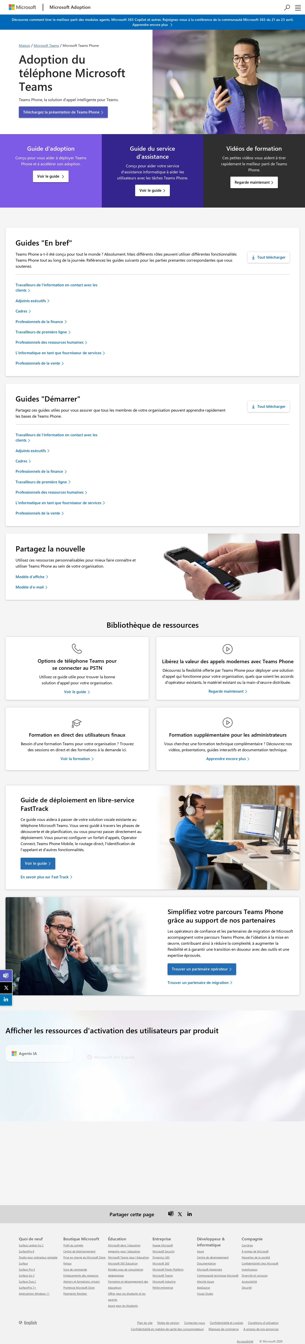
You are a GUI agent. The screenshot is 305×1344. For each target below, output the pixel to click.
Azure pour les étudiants (123, 1306)
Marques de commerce (224, 1329)
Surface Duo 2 (27, 1281)
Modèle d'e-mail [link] (30, 586)
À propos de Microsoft (255, 1251)
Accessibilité (249, 1281)
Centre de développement (213, 1257)
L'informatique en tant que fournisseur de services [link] (58, 352)
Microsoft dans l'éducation (124, 1245)
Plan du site (144, 1323)
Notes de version (168, 1323)
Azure (200, 1251)
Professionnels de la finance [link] (39, 321)
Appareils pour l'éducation (124, 1251)
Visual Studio (205, 1293)
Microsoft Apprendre (209, 1269)
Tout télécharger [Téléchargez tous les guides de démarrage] (271, 406)
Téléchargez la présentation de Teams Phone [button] (61, 111)
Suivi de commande (75, 1269)
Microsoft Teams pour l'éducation (128, 1257)
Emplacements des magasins (80, 1275)
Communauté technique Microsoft (217, 1275)
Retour (67, 1263)
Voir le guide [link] (75, 691)
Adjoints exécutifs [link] (31, 300)
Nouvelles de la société (256, 1257)
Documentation (206, 1263)
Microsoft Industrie (164, 1281)
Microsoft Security (163, 1251)
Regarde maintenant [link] (226, 691)
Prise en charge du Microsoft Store (84, 1257)
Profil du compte (73, 1245)
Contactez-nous (194, 1323)
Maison (24, 45)
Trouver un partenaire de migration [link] (198, 982)
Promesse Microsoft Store (79, 1287)
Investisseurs (250, 1269)
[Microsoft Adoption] (70, 7)
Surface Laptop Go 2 (31, 1245)
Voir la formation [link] (75, 758)
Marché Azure (205, 1281)
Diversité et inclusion (255, 1275)
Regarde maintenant (252, 182)
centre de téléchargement (79, 1251)
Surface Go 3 (26, 1275)
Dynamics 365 (161, 1257)
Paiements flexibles (75, 1293)
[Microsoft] (22, 7)
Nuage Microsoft (162, 1245)
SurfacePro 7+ (27, 1287)
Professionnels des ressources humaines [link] (49, 342)
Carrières (247, 1245)
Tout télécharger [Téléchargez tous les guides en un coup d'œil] (271, 257)
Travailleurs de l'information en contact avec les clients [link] (56, 287)
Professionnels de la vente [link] (38, 363)
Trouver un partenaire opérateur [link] (200, 968)
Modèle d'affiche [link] (30, 576)
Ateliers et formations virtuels (81, 1281)
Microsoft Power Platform (167, 1269)
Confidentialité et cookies (226, 1323)
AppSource (203, 1287)
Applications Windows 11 (34, 1293)
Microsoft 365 (160, 1263)
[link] (6, 975)
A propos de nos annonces (261, 1329)
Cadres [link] (21, 310)
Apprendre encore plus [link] (226, 758)
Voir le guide (48, 176)
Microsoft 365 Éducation (123, 1263)
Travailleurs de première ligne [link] (41, 331)
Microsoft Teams (46, 45)
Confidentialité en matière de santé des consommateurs (167, 1329)
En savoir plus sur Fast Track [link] (45, 876)
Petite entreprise (162, 1287)
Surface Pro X (27, 1269)
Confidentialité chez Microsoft (260, 1263)
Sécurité (247, 1287)
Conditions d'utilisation (263, 1323)
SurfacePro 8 (26, 1251)
